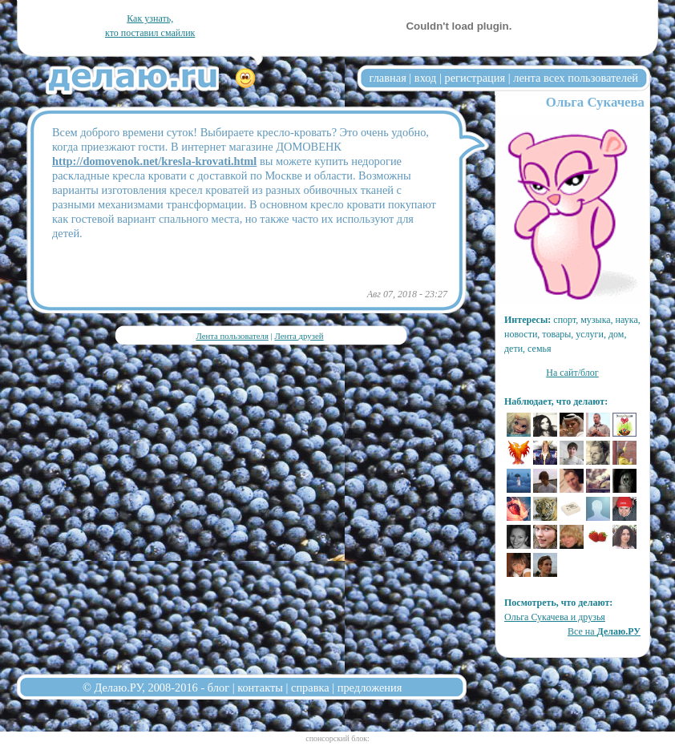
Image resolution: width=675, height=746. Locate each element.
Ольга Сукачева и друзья (554, 617)
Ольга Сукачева (595, 102)
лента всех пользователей (575, 77)
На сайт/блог (572, 372)
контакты (260, 687)
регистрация (474, 77)
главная (388, 77)
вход (425, 77)
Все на (604, 631)
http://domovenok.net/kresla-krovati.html (154, 161)
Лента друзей (298, 336)
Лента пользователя (232, 336)
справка (310, 687)
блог (218, 687)
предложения (370, 687)
